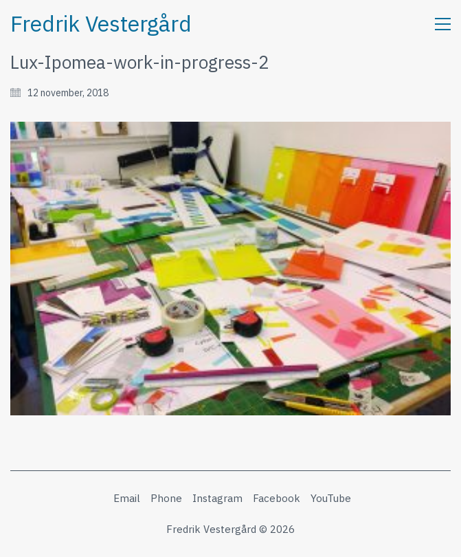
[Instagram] (217, 498)
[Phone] (166, 498)
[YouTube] (331, 498)
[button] (443, 24)
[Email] (126, 498)
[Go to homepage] (101, 24)
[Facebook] (276, 498)
